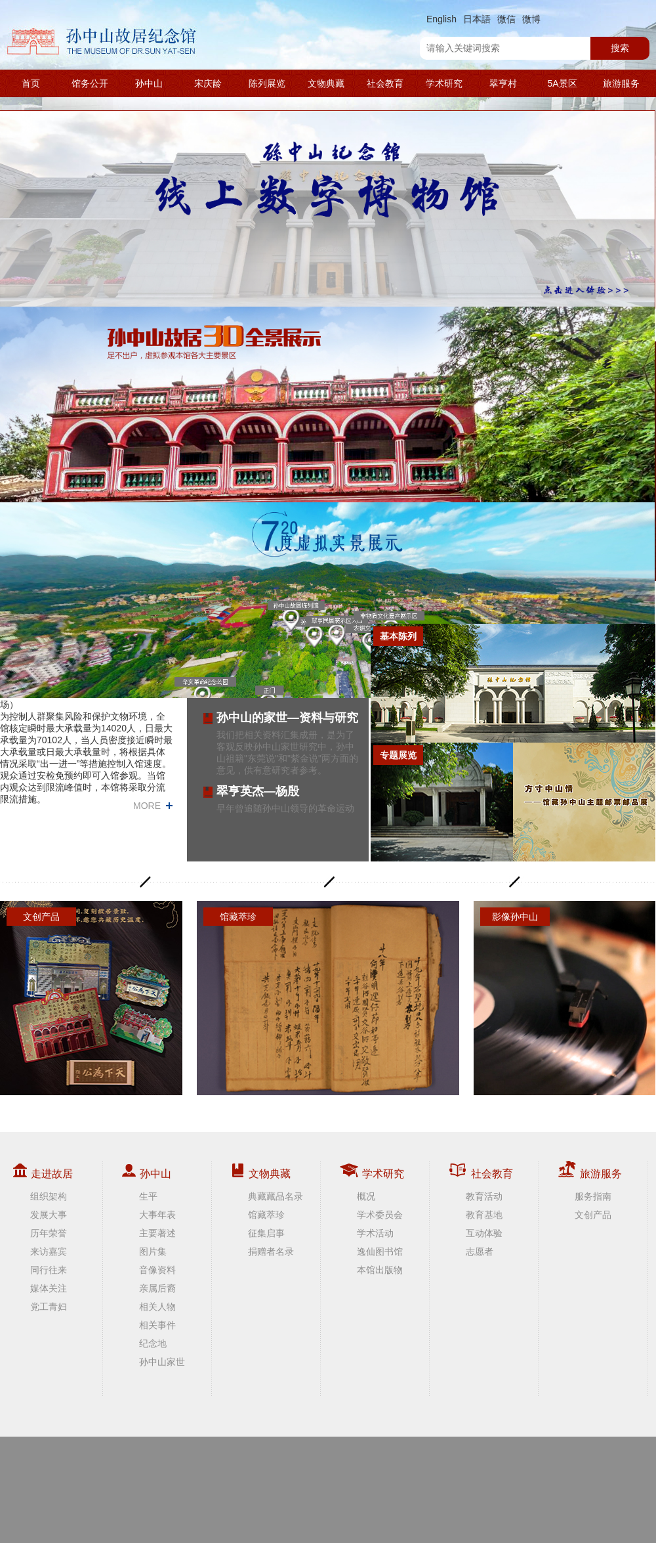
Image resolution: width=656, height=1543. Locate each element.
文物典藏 (326, 83)
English (441, 19)
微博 (531, 19)
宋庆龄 (208, 83)
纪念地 (153, 1343)
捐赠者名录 (271, 1251)
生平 (148, 1196)
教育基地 (484, 1214)
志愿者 (479, 1251)
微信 (506, 19)
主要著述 (157, 1233)
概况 (366, 1196)
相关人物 (157, 1306)
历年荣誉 (48, 1233)
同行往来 (48, 1270)
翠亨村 (503, 83)
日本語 (477, 19)
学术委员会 (380, 1214)
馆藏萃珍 (266, 1214)
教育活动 (484, 1196)
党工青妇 (48, 1306)
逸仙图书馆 (380, 1251)
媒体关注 (48, 1288)
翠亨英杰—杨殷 (257, 791)
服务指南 (593, 1196)
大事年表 (157, 1214)
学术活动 (375, 1233)
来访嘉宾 (48, 1251)
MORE (147, 805)
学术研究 (444, 83)
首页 (31, 83)
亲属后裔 (157, 1288)
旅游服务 (621, 83)
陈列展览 (267, 83)
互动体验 (484, 1233)
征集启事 (266, 1233)
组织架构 (48, 1196)
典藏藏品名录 (275, 1196)
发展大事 (48, 1214)
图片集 (153, 1251)
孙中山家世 (162, 1362)
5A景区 (562, 83)
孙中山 (149, 83)
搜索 (620, 48)
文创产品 (593, 1214)
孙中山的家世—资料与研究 (287, 717)
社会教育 (385, 83)
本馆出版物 (380, 1270)
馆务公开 (90, 83)
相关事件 (157, 1325)
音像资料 (157, 1270)
